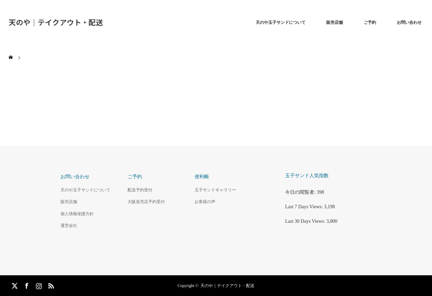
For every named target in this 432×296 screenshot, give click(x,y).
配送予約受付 (140, 190)
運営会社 (68, 225)
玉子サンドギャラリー (215, 190)
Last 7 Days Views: (304, 206)
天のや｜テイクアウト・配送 (56, 22)
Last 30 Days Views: (305, 221)
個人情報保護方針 (77, 213)
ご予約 (370, 22)
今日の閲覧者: (301, 192)
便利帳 (202, 176)
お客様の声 (205, 201)
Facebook (26, 284)
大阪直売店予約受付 (146, 201)
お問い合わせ (409, 22)
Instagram (38, 284)
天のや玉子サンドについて (281, 22)
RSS (50, 284)
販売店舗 (334, 22)
